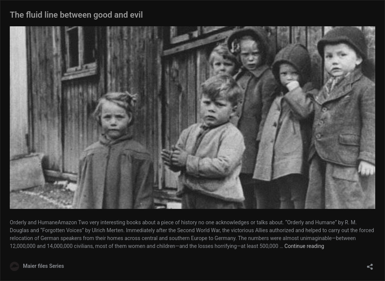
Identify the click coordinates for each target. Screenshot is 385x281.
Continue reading (304, 246)
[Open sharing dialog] (370, 264)
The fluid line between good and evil (76, 15)
